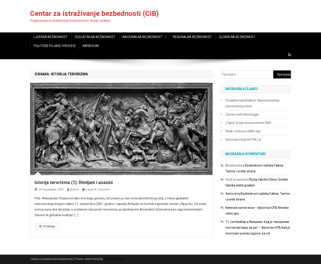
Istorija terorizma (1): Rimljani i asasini (74, 182)
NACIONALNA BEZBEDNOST (142, 37)
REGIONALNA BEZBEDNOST (192, 37)
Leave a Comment (97, 189)
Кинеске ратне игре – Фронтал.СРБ (251, 207)
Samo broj (232, 193)
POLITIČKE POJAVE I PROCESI (55, 46)
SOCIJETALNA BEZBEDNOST (95, 37)
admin (74, 189)
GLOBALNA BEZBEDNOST (237, 37)
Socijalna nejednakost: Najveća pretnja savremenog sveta (252, 103)
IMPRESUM (91, 46)
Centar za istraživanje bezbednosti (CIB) (94, 13)
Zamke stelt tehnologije (242, 114)
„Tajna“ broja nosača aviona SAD (248, 123)
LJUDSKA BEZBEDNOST (51, 37)
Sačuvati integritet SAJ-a (243, 139)
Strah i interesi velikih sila (242, 131)
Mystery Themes (114, 259)
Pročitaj (47, 226)
